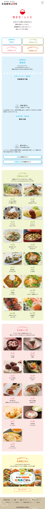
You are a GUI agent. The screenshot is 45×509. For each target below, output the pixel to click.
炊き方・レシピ (35, 500)
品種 (15, 500)
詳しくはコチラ (22, 489)
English (38, 502)
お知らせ (17, 502)
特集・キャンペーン (24, 500)
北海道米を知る (6, 500)
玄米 (22, 157)
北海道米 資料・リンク (27, 502)
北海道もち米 (22, 162)
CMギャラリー (8, 502)
